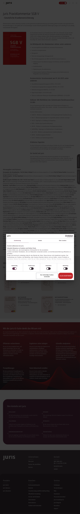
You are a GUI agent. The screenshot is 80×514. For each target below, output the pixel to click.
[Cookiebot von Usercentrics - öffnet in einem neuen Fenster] (66, 236)
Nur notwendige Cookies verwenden (47, 275)
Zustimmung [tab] (17, 240)
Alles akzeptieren (66, 275)
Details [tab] (40, 240)
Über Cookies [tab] (62, 240)
